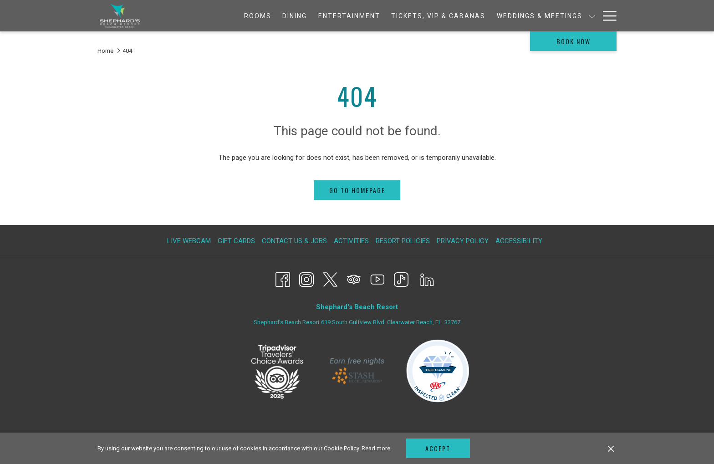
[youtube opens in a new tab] (377, 278)
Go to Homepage (357, 190)
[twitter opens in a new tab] (330, 278)
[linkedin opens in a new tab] (427, 278)
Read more (376, 448)
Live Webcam (189, 241)
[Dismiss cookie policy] (611, 448)
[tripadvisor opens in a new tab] (354, 278)
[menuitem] (193, 15)
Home (105, 50)
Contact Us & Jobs (294, 241)
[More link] (606, 15)
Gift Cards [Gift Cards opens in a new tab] (237, 241)
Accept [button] (437, 448)
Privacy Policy (463, 241)
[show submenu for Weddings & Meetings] (528, 15)
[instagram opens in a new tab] (306, 278)
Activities (351, 241)
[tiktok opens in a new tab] (401, 278)
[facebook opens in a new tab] (282, 278)
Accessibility (518, 241)
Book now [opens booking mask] (573, 41)
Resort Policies (403, 241)
